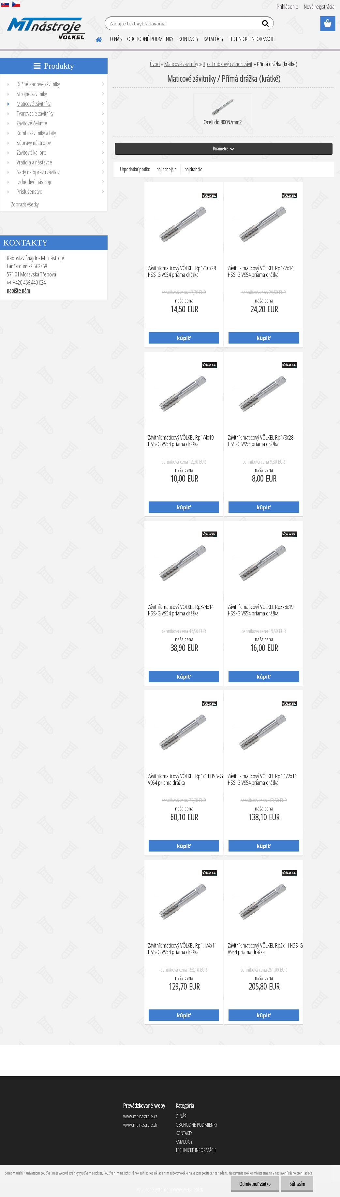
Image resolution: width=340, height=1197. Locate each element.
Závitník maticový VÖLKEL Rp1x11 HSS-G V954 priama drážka (185, 779)
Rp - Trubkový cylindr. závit (227, 64)
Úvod (155, 64)
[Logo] (45, 24)
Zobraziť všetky (25, 204)
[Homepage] (95, 38)
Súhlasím (297, 1184)
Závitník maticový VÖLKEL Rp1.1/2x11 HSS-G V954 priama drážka (262, 779)
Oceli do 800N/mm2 (222, 112)
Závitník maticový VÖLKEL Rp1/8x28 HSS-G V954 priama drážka (260, 441)
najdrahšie (193, 169)
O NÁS (116, 39)
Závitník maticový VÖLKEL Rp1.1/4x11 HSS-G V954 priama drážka (182, 949)
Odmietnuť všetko (255, 1184)
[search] (266, 24)
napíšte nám (18, 290)
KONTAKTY (189, 39)
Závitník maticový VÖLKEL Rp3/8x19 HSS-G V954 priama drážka (260, 610)
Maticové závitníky (181, 64)
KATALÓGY (214, 39)
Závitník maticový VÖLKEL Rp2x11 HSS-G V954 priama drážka (265, 949)
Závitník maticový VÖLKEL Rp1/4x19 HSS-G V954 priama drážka (181, 441)
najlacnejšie (166, 169)
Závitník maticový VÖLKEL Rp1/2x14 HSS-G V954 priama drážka (260, 271)
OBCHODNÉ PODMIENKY (150, 39)
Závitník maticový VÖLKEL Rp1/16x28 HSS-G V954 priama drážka (182, 271)
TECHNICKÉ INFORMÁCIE (251, 39)
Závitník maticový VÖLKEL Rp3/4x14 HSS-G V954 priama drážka (181, 610)
